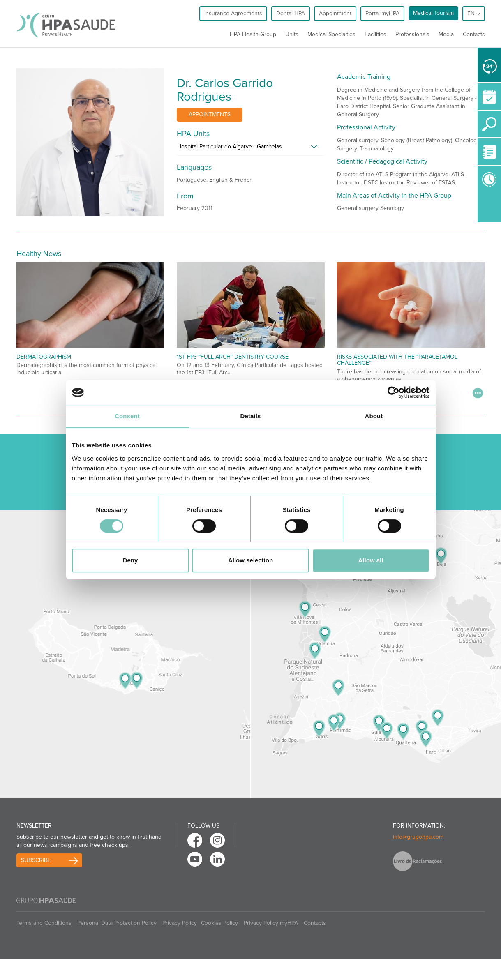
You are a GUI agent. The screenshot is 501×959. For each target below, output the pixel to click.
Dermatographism (43, 356)
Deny (130, 560)
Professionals (412, 34)
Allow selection (250, 560)
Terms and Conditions (44, 923)
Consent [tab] (127, 416)
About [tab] (374, 416)
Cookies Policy (219, 923)
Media (446, 34)
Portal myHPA (382, 13)
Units (291, 34)
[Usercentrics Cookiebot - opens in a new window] (393, 392)
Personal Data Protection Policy (117, 923)
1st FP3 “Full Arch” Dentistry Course (233, 356)
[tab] (250, 149)
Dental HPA (290, 13)
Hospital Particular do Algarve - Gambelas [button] (229, 146)
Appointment (335, 13)
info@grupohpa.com (418, 836)
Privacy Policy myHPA (271, 923)
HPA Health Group (253, 34)
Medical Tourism (433, 12)
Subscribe (36, 860)
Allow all (370, 560)
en (473, 13)
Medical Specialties (331, 34)
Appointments (210, 114)
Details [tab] (250, 416)
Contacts (474, 34)
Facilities (375, 34)
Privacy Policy (179, 923)
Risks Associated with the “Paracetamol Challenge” (397, 360)
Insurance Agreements (233, 13)
